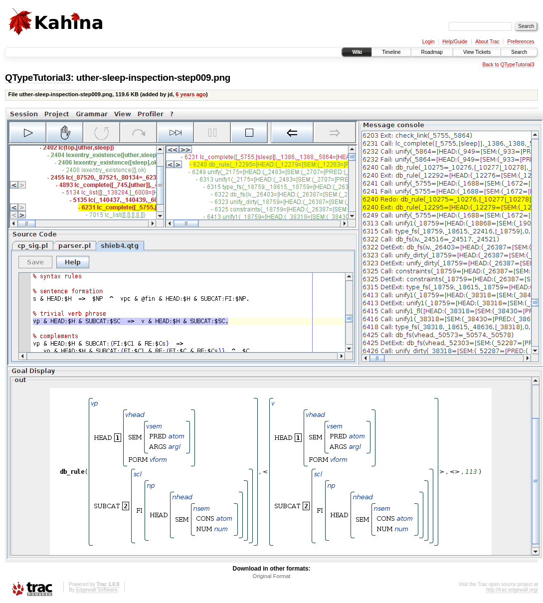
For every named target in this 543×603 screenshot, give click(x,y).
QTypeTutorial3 (38, 77)
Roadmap (432, 52)
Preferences (521, 41)
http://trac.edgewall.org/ (512, 590)
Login (428, 41)
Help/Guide (454, 41)
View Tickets (477, 52)
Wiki (357, 52)
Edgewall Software (96, 590)
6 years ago (191, 94)
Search (519, 52)
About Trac (487, 41)
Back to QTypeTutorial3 (508, 64)
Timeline (391, 52)
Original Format (272, 576)
